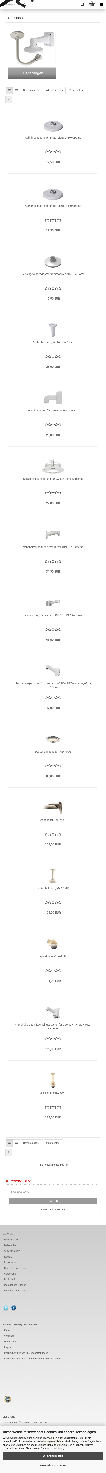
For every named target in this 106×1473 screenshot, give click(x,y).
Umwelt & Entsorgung (15, 1268)
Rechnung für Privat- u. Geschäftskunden (26, 1353)
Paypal (7, 1347)
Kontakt (8, 1256)
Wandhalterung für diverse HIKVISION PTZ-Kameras (52, 546)
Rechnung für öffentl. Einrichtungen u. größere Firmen (32, 1358)
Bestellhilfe (10, 1279)
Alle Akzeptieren (53, 1455)
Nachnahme (10, 1341)
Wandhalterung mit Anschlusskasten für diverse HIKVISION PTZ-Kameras (53, 1026)
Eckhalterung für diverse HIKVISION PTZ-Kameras (53, 615)
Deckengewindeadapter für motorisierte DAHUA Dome (53, 274)
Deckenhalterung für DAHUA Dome (53, 342)
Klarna (7, 1330)
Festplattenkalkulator (15, 1290)
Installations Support (15, 1284)
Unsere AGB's (11, 1239)
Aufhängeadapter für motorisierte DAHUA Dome (53, 137)
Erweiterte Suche (53, 1209)
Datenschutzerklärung (52, 1448)
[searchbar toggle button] (82, 4)
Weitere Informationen (53, 1465)
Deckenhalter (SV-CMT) (53, 1092)
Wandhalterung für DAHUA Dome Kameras (53, 410)
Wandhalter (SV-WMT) (53, 956)
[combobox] (32, 90)
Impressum (10, 1262)
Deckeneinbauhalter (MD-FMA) (53, 751)
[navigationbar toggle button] (101, 4)
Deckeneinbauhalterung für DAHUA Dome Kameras (53, 478)
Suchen (53, 1201)
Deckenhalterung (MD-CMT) (53, 888)
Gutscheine (10, 1273)
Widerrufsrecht (12, 1251)
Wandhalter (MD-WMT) (53, 819)
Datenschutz (11, 1245)
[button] (9, 90)
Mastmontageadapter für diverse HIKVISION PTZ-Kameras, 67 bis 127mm (53, 685)
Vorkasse (9, 1335)
